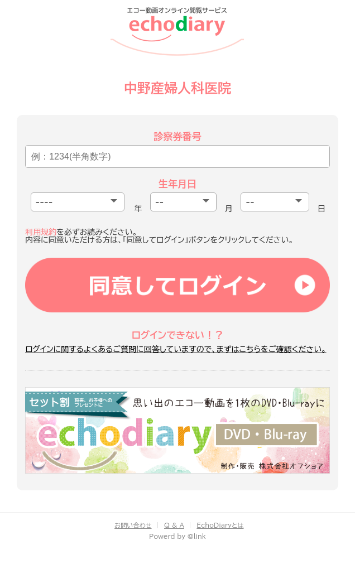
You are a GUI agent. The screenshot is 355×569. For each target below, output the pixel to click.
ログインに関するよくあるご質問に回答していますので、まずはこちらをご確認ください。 (175, 349)
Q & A (174, 525)
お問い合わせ (132, 525)
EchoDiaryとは (219, 525)
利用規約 (40, 232)
